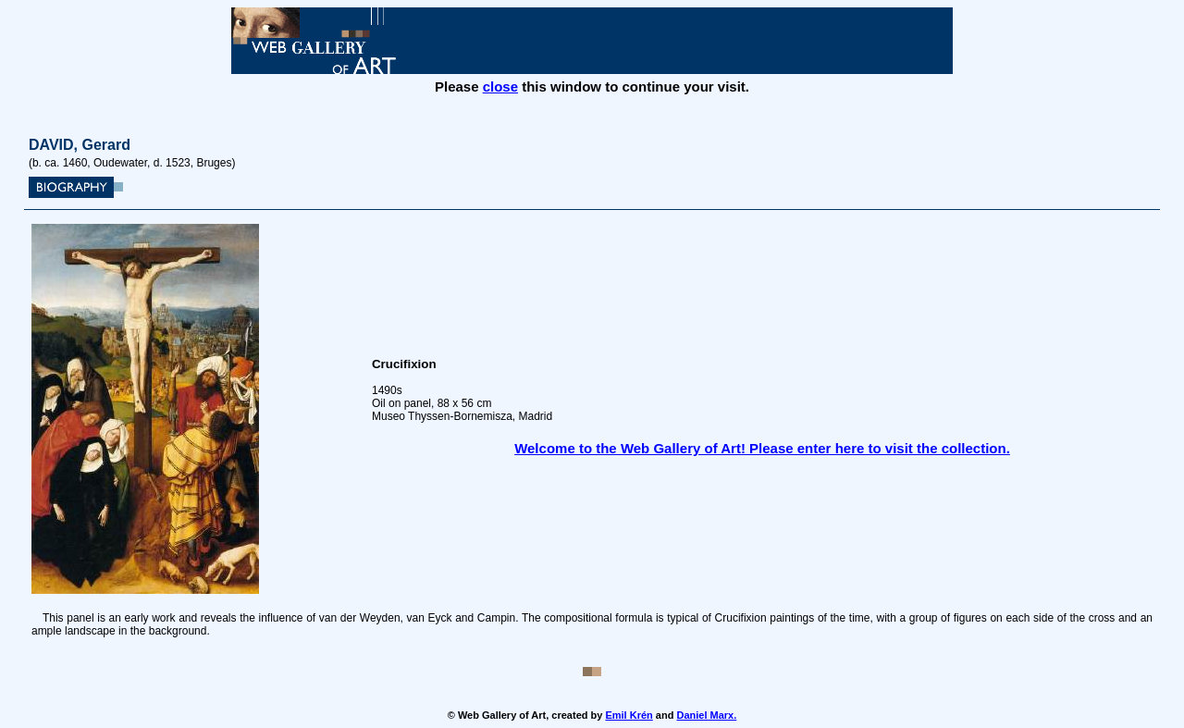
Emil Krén (628, 715)
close (500, 86)
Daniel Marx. (706, 715)
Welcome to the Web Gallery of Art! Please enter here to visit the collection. (762, 448)
